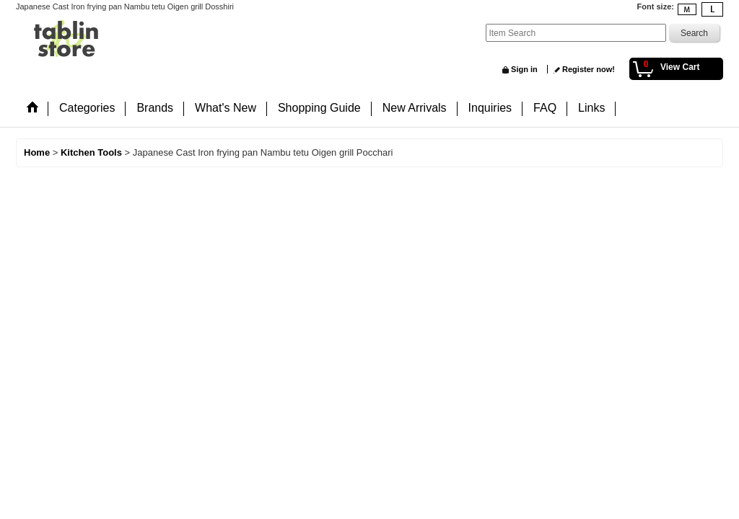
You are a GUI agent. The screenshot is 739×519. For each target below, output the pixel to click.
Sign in (524, 69)
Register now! (588, 69)
